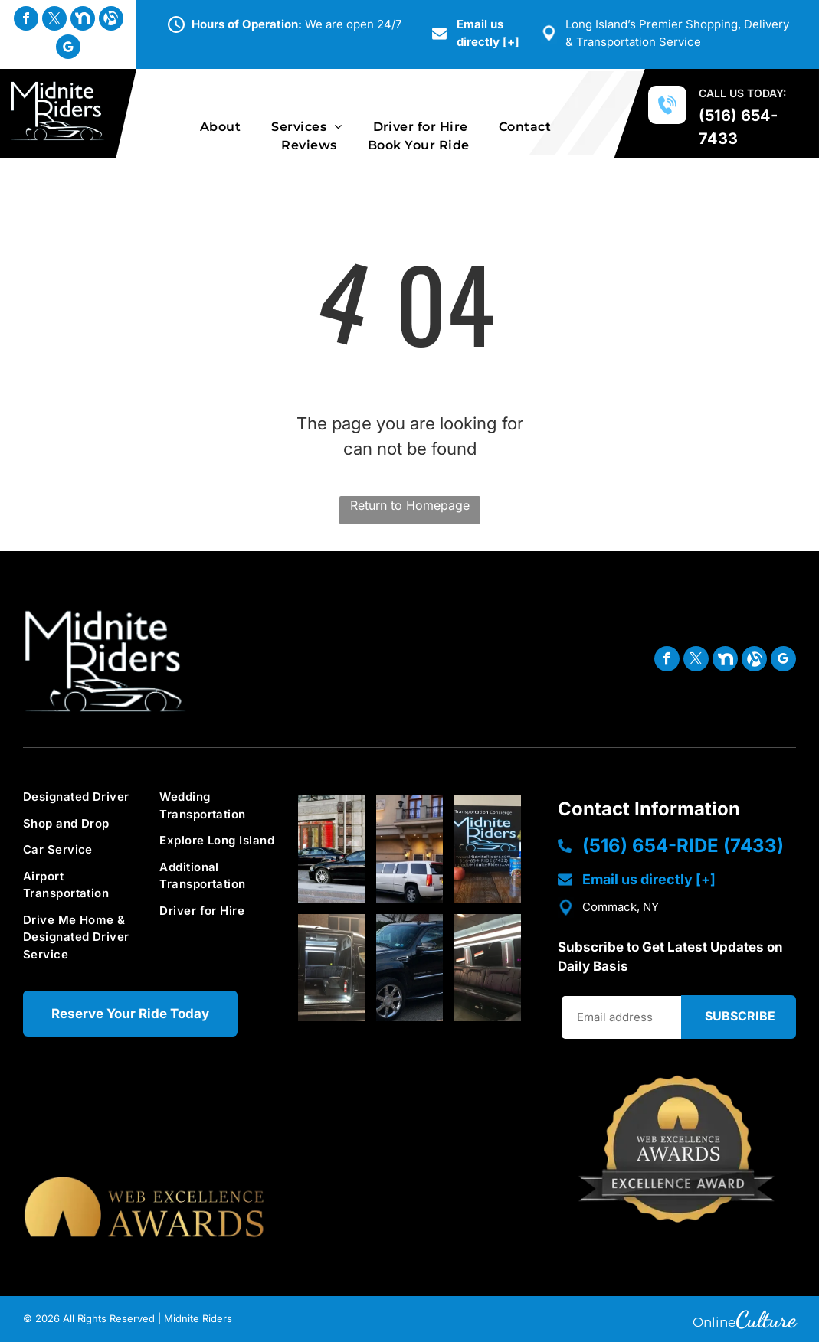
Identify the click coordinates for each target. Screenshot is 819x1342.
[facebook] (26, 20)
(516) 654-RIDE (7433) (683, 845)
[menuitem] (220, 127)
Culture (765, 1319)
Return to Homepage (410, 505)
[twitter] (54, 20)
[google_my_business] (68, 48)
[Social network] (82, 20)
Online (714, 1322)
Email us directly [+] (649, 879)
